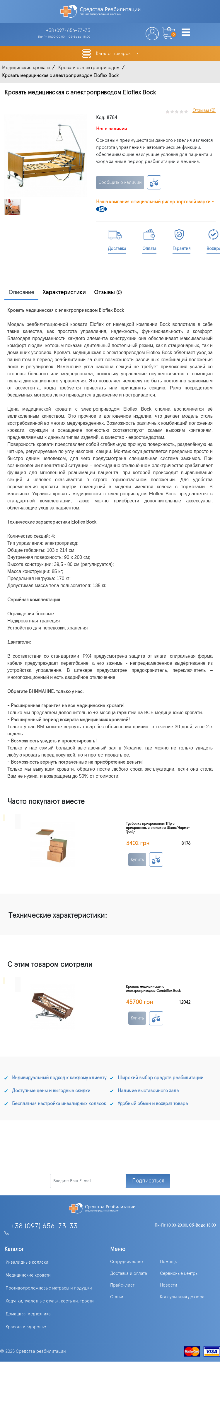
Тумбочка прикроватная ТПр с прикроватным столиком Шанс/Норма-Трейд (158, 828)
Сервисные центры (179, 1273)
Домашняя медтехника (28, 1314)
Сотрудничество (126, 1262)
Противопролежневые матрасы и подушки (49, 1288)
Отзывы (108, 292)
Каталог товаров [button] (114, 53)
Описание (21, 292)
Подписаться (148, 1181)
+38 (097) (68, 30)
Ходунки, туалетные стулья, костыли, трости (50, 1301)
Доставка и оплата (128, 1273)
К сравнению (154, 182)
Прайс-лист (122, 1285)
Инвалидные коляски (27, 1262)
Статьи (116, 1297)
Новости (168, 1285)
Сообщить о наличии (120, 182)
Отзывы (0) (204, 110)
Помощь (168, 1262)
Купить (137, 859)
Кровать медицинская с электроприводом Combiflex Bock (153, 988)
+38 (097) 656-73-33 (44, 1226)
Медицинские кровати (28, 1275)
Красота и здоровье (26, 1327)
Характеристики (64, 292)
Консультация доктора (182, 1297)
